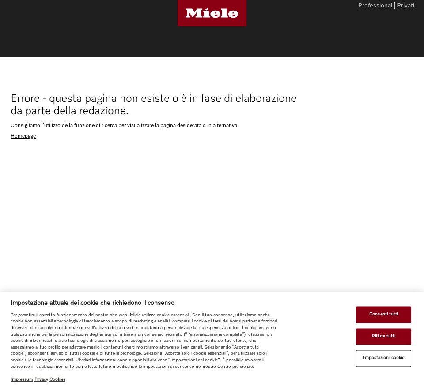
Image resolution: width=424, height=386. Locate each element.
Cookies (57, 379)
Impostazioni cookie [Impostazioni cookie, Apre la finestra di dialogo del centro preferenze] (383, 358)
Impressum (22, 379)
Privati (405, 6)
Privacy (41, 379)
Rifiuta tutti (383, 336)
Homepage (23, 136)
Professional (375, 6)
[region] (212, 339)
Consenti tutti (383, 314)
